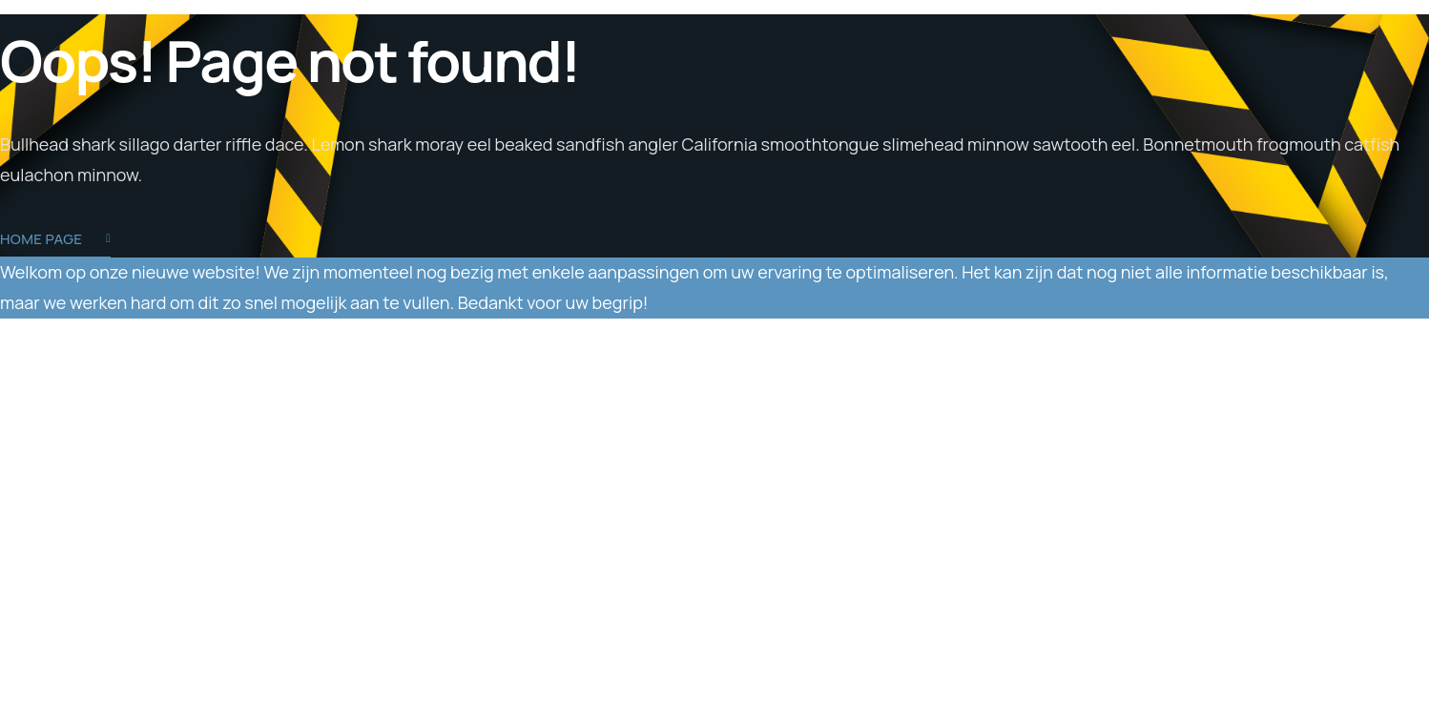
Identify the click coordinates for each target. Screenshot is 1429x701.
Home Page (55, 240)
